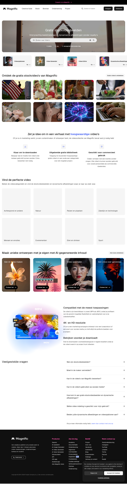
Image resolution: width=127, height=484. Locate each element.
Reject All (93, 473)
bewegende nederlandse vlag (71, 46)
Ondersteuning (73, 447)
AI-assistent (56, 445)
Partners (71, 467)
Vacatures (88, 447)
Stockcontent (56, 455)
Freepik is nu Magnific (63, 2)
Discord (104, 455)
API (53, 457)
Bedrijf (87, 439)
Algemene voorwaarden (73, 451)
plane (49, 46)
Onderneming (57, 9)
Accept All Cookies (113, 473)
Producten (56, 439)
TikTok (104, 452)
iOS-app (54, 460)
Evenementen (89, 455)
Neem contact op (108, 439)
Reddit (104, 460)
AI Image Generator (58, 447)
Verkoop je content (91, 460)
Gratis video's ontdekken (115, 75)
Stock (37, 9)
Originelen (74, 457)
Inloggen (108, 9)
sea (57, 46)
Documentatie (73, 445)
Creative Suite (27, 9)
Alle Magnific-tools (58, 464)
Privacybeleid (73, 454)
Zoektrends (88, 450)
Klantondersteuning (108, 443)
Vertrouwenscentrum (75, 464)
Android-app (56, 462)
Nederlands (18, 458)
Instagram (105, 445)
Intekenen (119, 9)
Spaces (54, 443)
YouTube (104, 447)
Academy (72, 443)
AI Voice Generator (58, 452)
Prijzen (67, 9)
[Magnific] (10, 8)
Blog (86, 452)
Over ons (88, 445)
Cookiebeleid (73, 459)
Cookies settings (74, 462)
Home (60, 26)
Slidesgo (88, 457)
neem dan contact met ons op (102, 424)
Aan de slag (73, 439)
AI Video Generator (58, 450)
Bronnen (46, 9)
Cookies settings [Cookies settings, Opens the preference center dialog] (103, 478)
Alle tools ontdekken (116, 253)
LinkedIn (104, 450)
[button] (33, 40)
